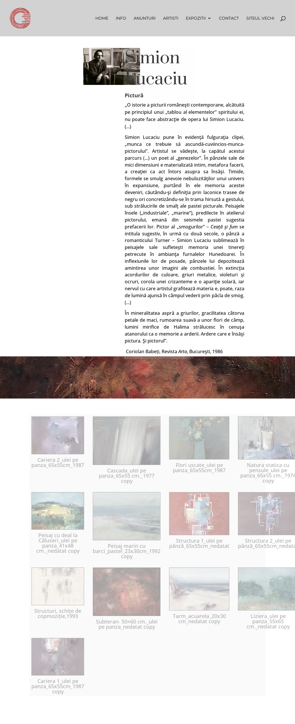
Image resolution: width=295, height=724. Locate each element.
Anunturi (145, 18)
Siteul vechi (260, 18)
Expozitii (196, 18)
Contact (229, 18)
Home (101, 18)
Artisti (170, 18)
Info (121, 18)
